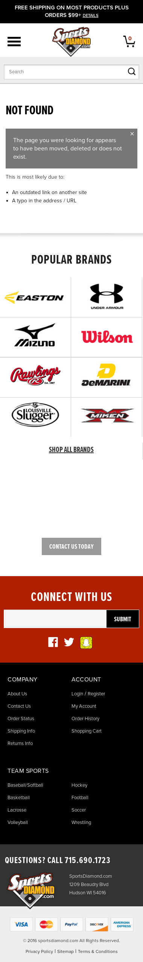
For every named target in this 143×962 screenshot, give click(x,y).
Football (80, 798)
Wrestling (81, 822)
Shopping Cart (87, 731)
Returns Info (20, 743)
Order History (85, 719)
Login (77, 694)
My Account (84, 706)
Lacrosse (17, 810)
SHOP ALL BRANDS (71, 450)
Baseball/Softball (25, 785)
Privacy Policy (39, 951)
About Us (17, 694)
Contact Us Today (71, 547)
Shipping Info (21, 731)
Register (96, 694)
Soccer (79, 810)
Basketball (19, 798)
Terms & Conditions (98, 951)
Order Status (21, 719)
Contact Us (19, 706)
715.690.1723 (88, 860)
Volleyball (18, 822)
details (91, 15)
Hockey (79, 785)
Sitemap (65, 951)
